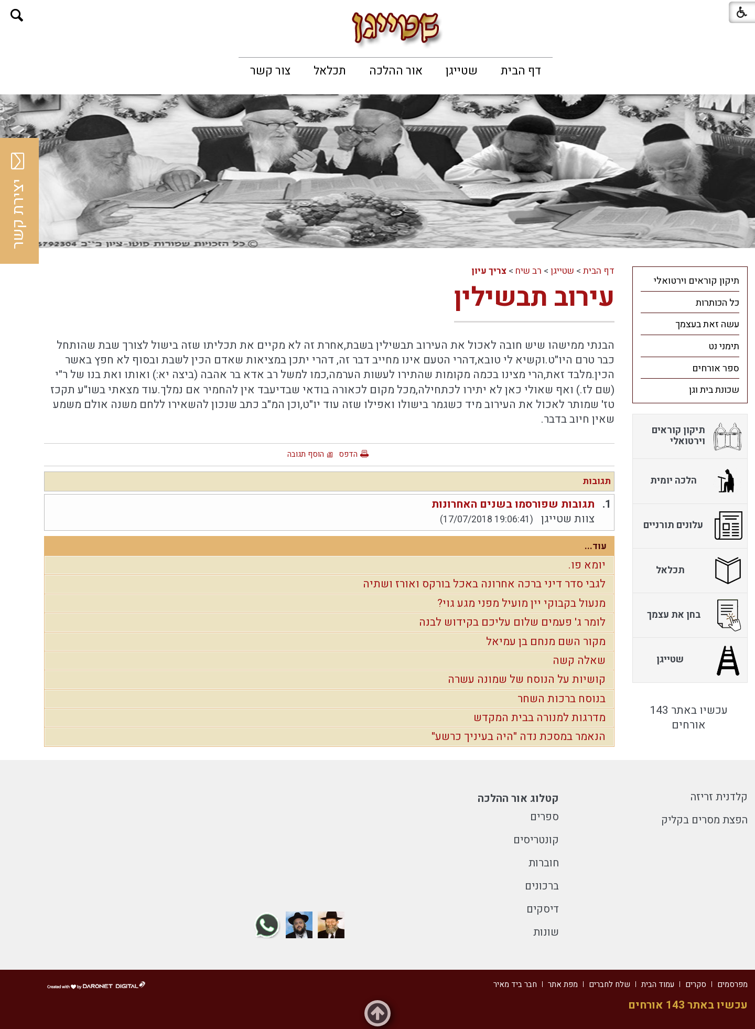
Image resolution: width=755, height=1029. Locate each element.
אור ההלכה (396, 70)
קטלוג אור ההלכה (518, 798)
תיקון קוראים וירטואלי (696, 281)
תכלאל (330, 70)
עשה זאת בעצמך (707, 324)
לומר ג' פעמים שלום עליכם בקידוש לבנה (512, 622)
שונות (546, 932)
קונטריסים (536, 840)
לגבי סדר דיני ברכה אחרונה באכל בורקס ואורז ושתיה (484, 584)
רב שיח (528, 270)
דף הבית (521, 70)
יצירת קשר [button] (18, 201)
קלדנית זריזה (719, 797)
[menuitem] (521, 71)
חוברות (543, 863)
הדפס (348, 454)
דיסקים (542, 909)
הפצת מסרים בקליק (704, 820)
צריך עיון (488, 270)
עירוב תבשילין (534, 297)
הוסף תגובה (305, 454)
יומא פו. (587, 565)
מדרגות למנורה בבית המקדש (539, 718)
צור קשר (270, 70)
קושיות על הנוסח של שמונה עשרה (527, 679)
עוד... (596, 546)
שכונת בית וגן (714, 390)
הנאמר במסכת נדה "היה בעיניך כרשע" (519, 736)
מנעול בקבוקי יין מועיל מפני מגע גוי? (521, 603)
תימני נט (723, 346)
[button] (17, 15)
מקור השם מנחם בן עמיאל (546, 642)
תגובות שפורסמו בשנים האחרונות (513, 504)
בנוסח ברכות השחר (561, 699)
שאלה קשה (579, 660)
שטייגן (462, 70)
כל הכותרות (717, 303)
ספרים (544, 816)
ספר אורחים (715, 368)
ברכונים (542, 886)
